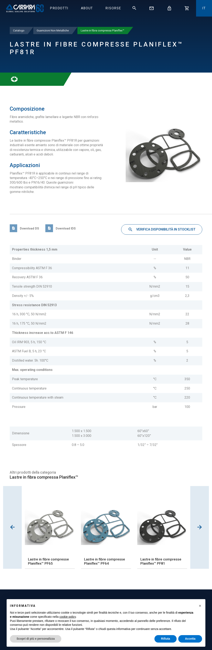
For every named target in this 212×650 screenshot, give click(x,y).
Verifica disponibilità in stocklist (161, 230)
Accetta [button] (190, 638)
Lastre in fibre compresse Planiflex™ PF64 (104, 561)
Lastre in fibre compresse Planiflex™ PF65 (48, 561)
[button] (200, 605)
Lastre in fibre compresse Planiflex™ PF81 (160, 561)
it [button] (204, 8)
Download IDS (60, 228)
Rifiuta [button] (165, 638)
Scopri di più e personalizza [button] (36, 638)
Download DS (24, 228)
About (87, 8)
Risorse (113, 8)
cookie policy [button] (67, 616)
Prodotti (59, 8)
